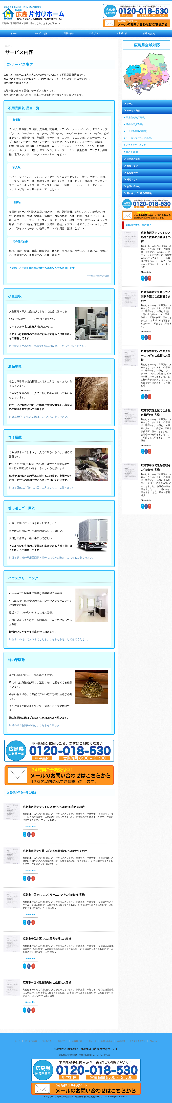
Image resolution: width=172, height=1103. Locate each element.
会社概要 (121, 1041)
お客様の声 (121, 33)
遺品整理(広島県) (134, 124)
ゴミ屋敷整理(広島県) (136, 131)
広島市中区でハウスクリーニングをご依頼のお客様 (54, 894)
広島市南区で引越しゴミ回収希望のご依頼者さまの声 (55, 850)
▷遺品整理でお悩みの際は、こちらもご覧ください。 (39, 416)
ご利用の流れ (67, 33)
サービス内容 (40, 33)
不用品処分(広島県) (135, 117)
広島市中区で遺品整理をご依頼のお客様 (47, 982)
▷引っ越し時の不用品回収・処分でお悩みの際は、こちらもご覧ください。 (52, 557)
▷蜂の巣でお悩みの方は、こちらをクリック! (34, 725)
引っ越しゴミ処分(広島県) (139, 138)
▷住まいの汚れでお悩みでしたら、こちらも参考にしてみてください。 (49, 639)
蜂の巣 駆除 (132, 152)
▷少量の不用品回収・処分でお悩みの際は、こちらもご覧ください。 (48, 345)
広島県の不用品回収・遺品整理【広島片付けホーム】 (86, 1049)
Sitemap (153, 1041)
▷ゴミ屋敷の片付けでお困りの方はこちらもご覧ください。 (43, 487)
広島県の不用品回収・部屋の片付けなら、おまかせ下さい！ (86, 1055)
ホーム (13, 33)
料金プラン (94, 33)
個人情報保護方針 (138, 1041)
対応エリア (132, 179)
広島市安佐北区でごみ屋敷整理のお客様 (47, 938)
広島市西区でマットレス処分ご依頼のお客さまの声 (54, 806)
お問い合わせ (148, 33)
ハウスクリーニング (136, 145)
